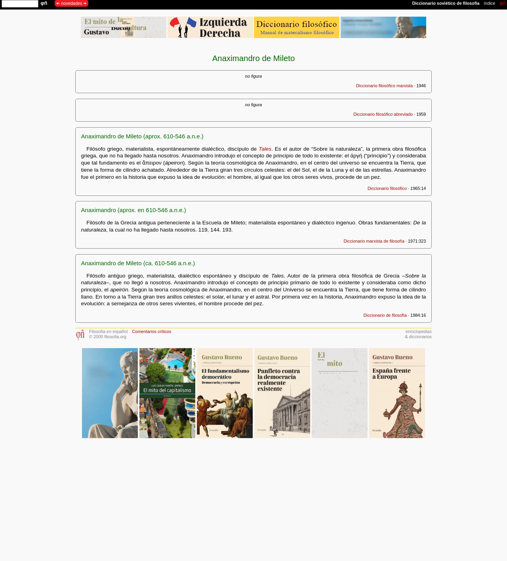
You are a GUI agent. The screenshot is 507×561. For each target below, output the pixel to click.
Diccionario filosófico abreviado (383, 114)
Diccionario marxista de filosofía (373, 241)
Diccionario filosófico (387, 188)
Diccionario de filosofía (385, 315)
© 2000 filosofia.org (107, 336)
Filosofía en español (108, 331)
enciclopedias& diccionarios (418, 334)
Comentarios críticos (151, 331)
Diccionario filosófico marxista (384, 85)
